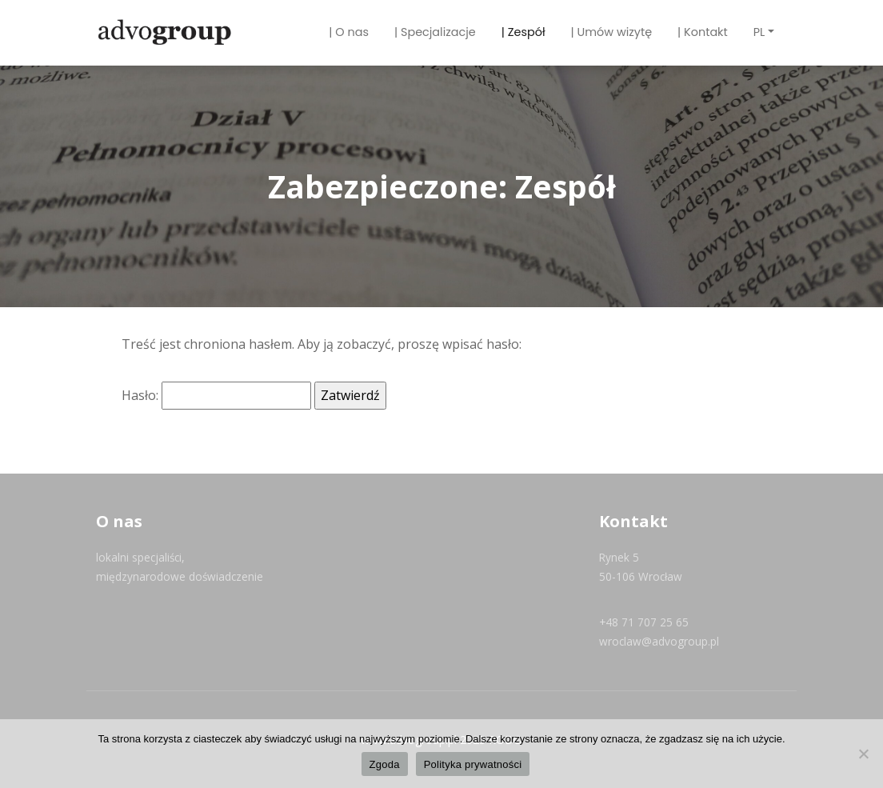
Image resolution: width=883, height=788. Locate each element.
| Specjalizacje (435, 32)
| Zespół (523, 32)
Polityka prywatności (473, 764)
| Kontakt (702, 32)
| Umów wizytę (612, 32)
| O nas (349, 32)
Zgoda (385, 764)
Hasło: (216, 396)
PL (759, 32)
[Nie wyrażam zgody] (863, 754)
